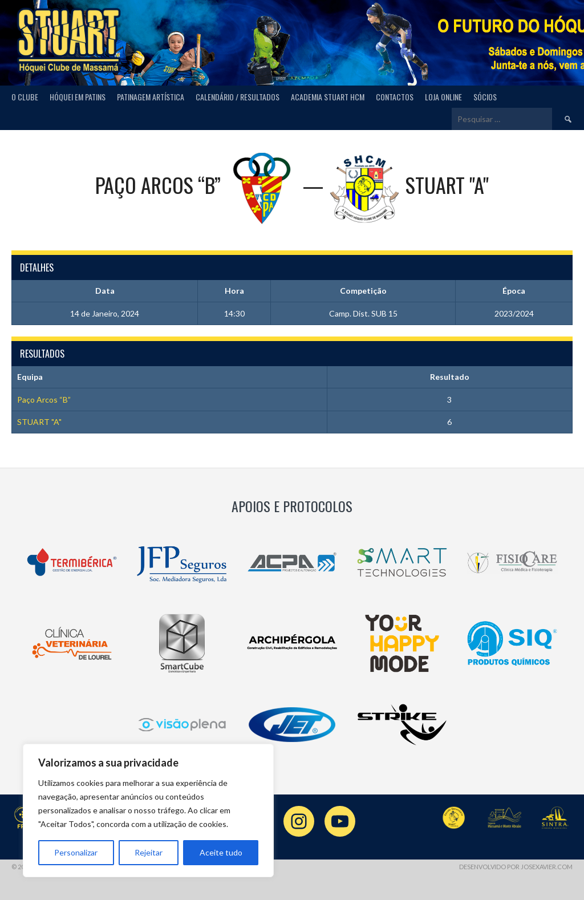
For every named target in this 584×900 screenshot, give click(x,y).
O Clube (24, 97)
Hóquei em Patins (78, 97)
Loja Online (443, 97)
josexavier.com (547, 866)
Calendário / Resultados (237, 97)
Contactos (394, 97)
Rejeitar (149, 852)
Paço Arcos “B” (44, 399)
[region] (148, 810)
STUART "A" (39, 422)
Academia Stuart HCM (327, 97)
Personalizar (76, 852)
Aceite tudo (221, 852)
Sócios (485, 97)
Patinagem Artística (150, 97)
